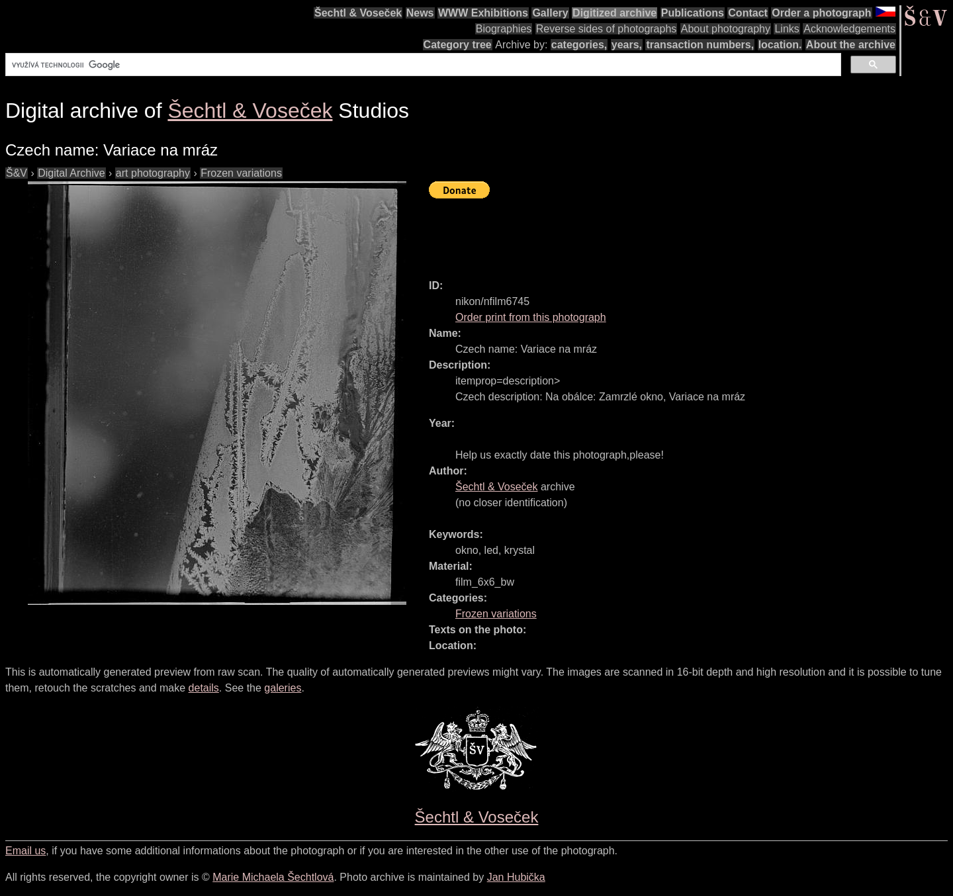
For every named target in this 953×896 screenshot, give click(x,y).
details (204, 688)
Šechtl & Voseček (358, 13)
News (420, 13)
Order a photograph (821, 13)
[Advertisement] (670, 233)
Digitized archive (614, 13)
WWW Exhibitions (483, 13)
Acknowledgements (849, 28)
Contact (748, 13)
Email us (25, 850)
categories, (579, 44)
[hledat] (422, 65)
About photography (725, 28)
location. (780, 44)
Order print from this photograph (530, 317)
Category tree (458, 44)
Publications (692, 13)
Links (786, 28)
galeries (282, 688)
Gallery (550, 13)
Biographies (504, 28)
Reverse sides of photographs (606, 28)
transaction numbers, (700, 44)
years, (627, 44)
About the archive (850, 44)
